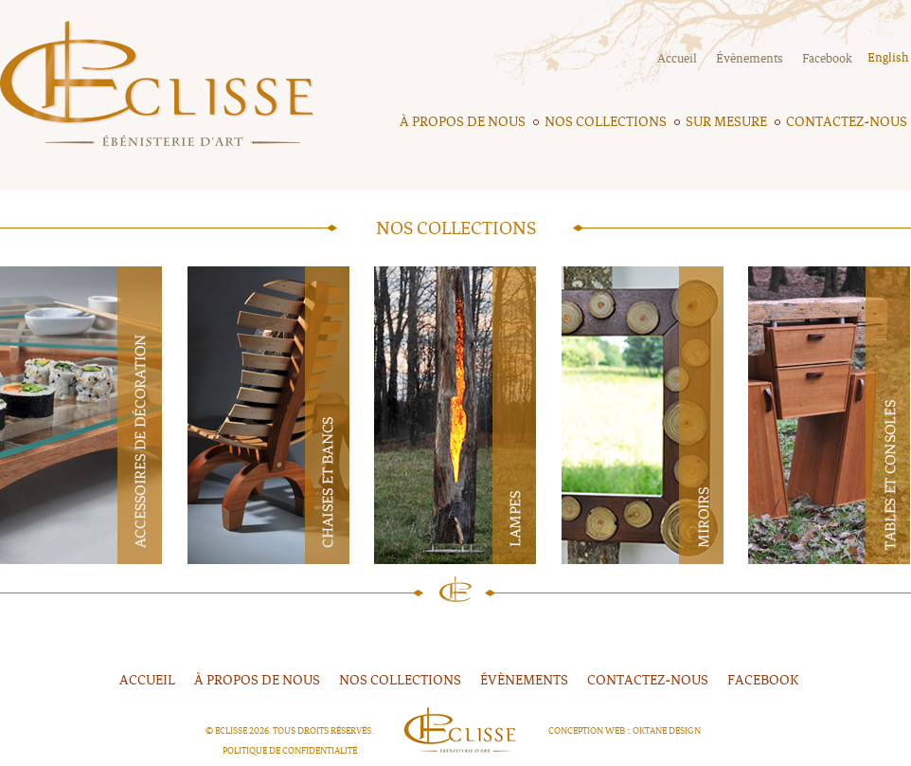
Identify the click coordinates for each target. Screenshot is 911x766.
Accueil (677, 58)
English (887, 57)
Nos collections (606, 122)
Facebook (827, 58)
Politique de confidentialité (290, 751)
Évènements (749, 58)
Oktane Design (667, 731)
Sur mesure (726, 122)
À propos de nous (463, 122)
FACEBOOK (763, 680)
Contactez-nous (846, 122)
